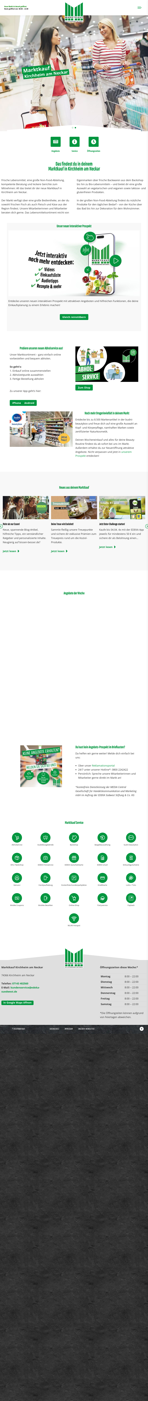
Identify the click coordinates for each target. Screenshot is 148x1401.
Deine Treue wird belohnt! (62, 524)
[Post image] (26, 507)
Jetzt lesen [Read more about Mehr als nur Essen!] (11, 550)
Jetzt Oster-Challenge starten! (112, 524)
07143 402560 (20, 983)
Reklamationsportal (103, 765)
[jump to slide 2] (75, 127)
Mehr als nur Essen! (11, 524)
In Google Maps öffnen (17, 1002)
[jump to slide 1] (72, 127)
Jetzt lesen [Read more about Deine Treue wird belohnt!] (59, 550)
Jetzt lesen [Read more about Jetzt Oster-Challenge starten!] (107, 546)
